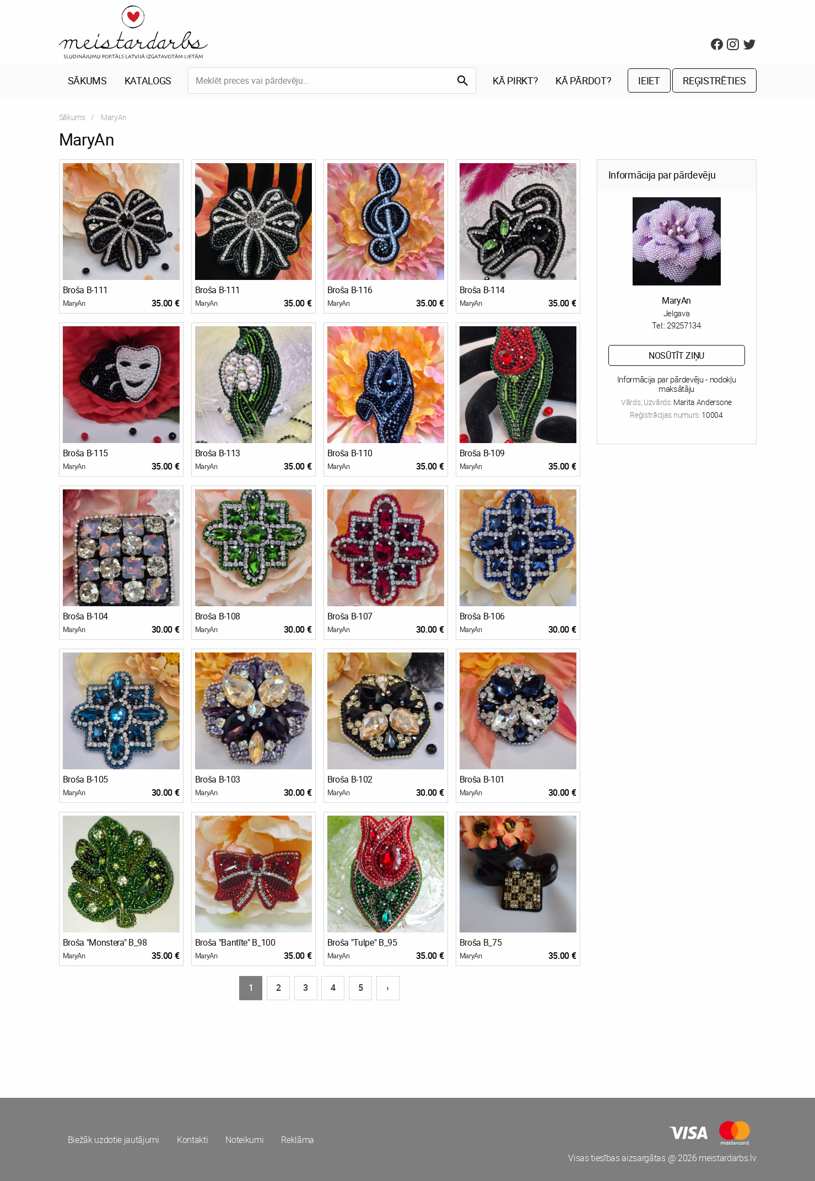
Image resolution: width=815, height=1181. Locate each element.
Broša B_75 (481, 942)
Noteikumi (244, 1140)
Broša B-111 (85, 290)
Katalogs (148, 80)
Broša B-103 (217, 779)
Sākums (87, 80)
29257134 (683, 325)
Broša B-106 (482, 616)
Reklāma (297, 1140)
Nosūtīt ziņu (676, 355)
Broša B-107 (350, 616)
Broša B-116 (350, 290)
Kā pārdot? (583, 80)
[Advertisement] (231, 1042)
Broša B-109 (482, 453)
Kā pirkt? (515, 80)
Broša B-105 (85, 779)
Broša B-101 (482, 779)
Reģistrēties (714, 80)
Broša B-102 (350, 779)
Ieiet (649, 80)
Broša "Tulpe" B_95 (362, 942)
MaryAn (74, 303)
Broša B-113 (217, 453)
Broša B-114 (482, 290)
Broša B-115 (85, 453)
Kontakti (192, 1140)
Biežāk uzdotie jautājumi (113, 1140)
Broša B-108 (217, 616)
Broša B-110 (350, 453)
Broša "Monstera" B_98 (105, 942)
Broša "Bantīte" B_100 (235, 942)
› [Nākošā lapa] (387, 988)
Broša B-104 (85, 616)
